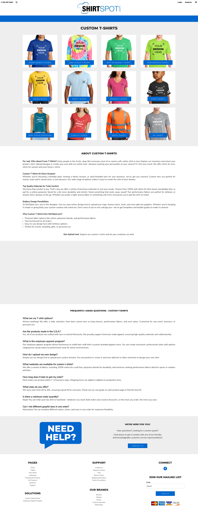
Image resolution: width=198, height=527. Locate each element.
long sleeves (97, 321)
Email (148, 482)
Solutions (32, 483)
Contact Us (99, 468)
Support (32, 485)
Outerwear (32, 475)
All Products (32, 480)
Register (188, 2)
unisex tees (81, 321)
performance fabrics (113, 321)
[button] (16, 2)
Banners (99, 495)
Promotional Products (32, 478)
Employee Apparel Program (32, 501)
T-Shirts (32, 470)
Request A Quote (99, 470)
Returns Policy (99, 475)
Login (180, 2)
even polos (133, 321)
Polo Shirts (33, 473)
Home (33, 468)
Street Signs (99, 505)
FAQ (99, 473)
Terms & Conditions (99, 480)
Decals (99, 500)
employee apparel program (39, 344)
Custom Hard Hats (99, 502)
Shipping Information (99, 478)
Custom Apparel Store (32, 498)
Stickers (99, 497)
